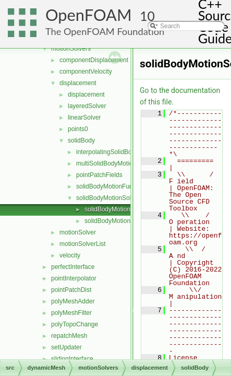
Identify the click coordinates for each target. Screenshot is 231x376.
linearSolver (84, 117)
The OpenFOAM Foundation (104, 31)
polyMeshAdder (72, 301)
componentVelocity (85, 71)
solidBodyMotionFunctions (112, 186)
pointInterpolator (73, 278)
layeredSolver (87, 106)
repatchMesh (69, 335)
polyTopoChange (74, 324)
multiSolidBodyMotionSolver (115, 163)
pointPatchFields (99, 175)
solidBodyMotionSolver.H (119, 221)
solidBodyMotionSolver (108, 198)
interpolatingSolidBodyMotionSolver (125, 152)
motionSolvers (71, 48)
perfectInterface (72, 267)
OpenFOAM (88, 15)
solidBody (81, 140)
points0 (78, 129)
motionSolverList (82, 244)
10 (147, 16)
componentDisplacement (93, 60)
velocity (69, 255)
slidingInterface (72, 358)
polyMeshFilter (71, 312)
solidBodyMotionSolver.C (119, 209)
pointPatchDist (71, 289)
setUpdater (66, 347)
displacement (77, 83)
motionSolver (77, 232)
